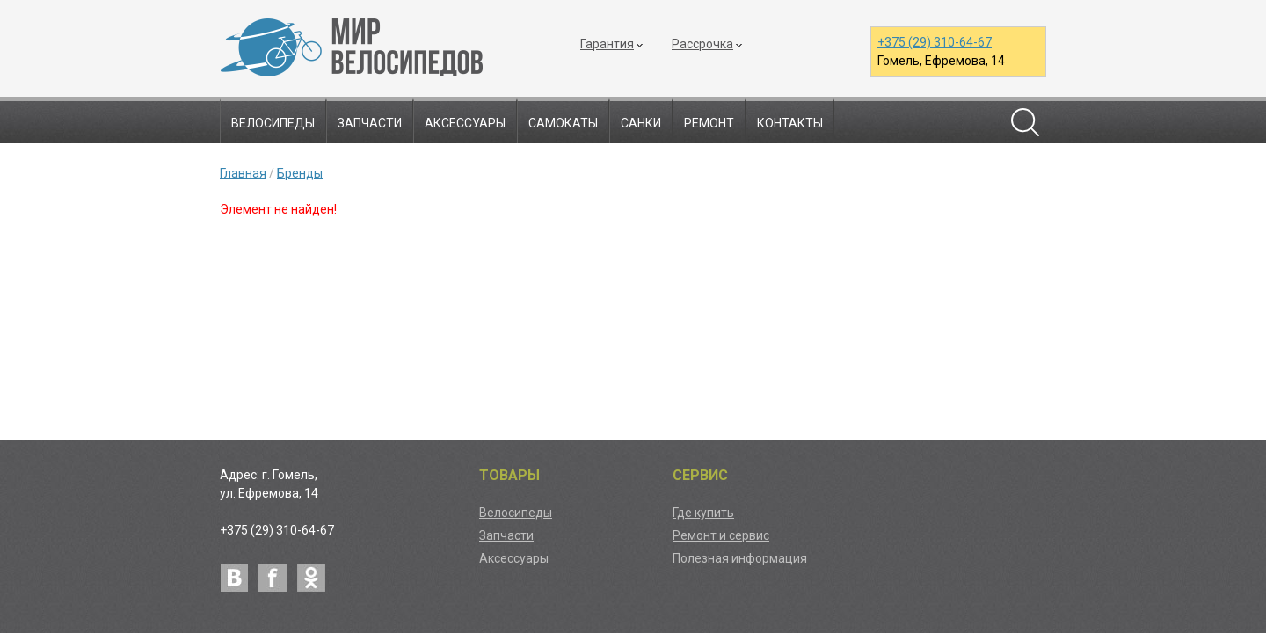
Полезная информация (740, 558)
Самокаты (563, 123)
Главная (243, 173)
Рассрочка (702, 44)
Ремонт (709, 123)
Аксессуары (465, 123)
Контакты (790, 123)
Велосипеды (273, 123)
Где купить (703, 513)
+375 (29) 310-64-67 (934, 42)
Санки (641, 123)
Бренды (300, 173)
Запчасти (370, 123)
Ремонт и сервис (721, 535)
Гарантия (607, 44)
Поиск (1025, 122)
